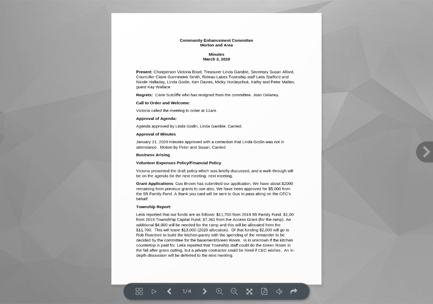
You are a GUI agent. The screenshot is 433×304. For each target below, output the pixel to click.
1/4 (187, 291)
